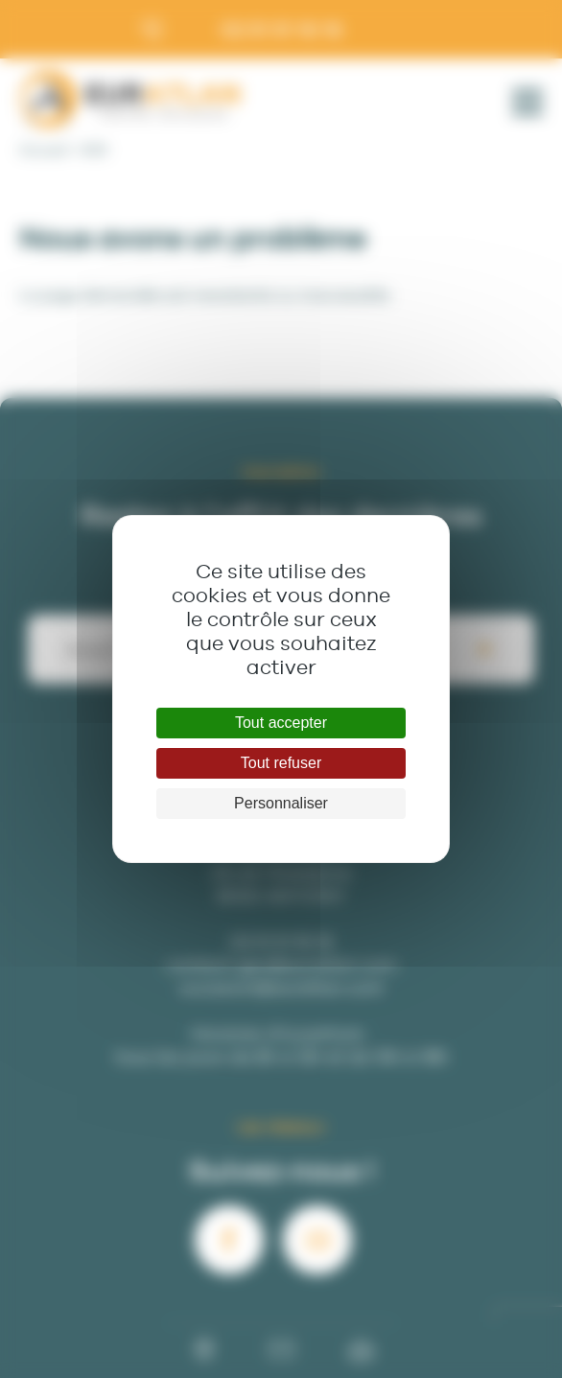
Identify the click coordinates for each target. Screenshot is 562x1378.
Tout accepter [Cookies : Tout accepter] (281, 722)
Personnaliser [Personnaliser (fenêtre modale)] (281, 803)
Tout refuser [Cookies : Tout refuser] (281, 763)
